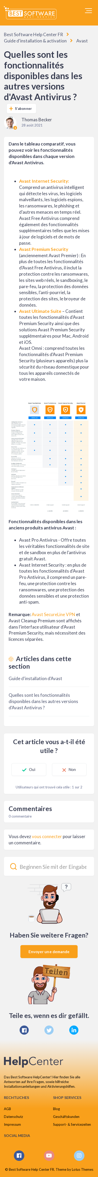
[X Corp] (49, 1030)
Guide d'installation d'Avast (35, 678)
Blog (56, 1109)
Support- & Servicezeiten (72, 1124)
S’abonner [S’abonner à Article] (23, 108)
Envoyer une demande (49, 951)
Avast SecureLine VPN (53, 614)
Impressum (12, 1124)
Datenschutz (13, 1117)
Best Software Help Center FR (33, 34)
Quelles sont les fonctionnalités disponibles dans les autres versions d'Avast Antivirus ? (43, 701)
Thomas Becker (36, 119)
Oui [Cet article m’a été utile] (32, 769)
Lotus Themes (82, 1169)
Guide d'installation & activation (35, 40)
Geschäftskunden (66, 1117)
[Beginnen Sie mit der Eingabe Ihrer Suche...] (49, 866)
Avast (82, 40)
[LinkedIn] (73, 1030)
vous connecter (47, 836)
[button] (88, 10)
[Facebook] (24, 1030)
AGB (7, 1109)
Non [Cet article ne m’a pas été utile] (72, 769)
